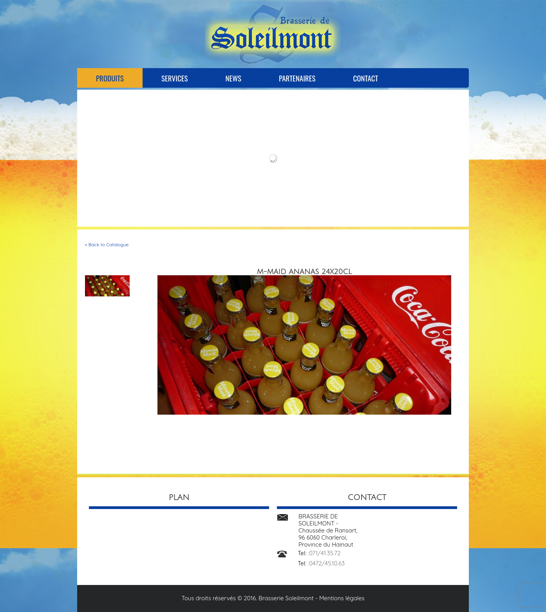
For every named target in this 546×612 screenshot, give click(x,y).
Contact (365, 77)
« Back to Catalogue (107, 244)
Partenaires (297, 77)
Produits (110, 77)
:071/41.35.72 (324, 553)
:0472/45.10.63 (326, 563)
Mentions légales (342, 598)
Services (174, 77)
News (233, 77)
